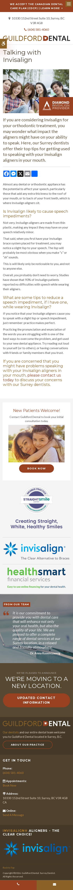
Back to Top (8, 867)
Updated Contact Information (36, 700)
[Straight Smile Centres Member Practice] (36, 507)
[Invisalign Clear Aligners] (36, 550)
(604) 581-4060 (38, 29)
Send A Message (13, 815)
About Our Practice (27, 744)
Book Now (36, 468)
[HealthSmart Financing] (36, 578)
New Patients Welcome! (36, 410)
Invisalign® (15, 831)
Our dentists (11, 732)
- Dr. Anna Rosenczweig (44, 653)
